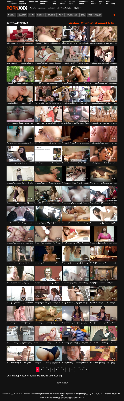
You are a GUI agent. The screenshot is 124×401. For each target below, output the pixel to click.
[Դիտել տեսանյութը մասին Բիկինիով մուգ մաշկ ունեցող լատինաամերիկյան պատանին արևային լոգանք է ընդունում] (104, 273)
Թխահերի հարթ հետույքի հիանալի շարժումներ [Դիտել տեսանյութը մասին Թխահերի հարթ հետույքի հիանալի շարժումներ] (20, 203)
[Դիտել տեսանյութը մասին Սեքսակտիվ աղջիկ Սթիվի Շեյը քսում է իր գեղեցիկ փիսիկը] (76, 253)
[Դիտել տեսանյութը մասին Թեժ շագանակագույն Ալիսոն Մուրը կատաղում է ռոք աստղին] (104, 74)
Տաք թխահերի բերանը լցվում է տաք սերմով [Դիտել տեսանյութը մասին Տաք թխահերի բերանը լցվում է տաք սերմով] (20, 103)
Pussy (61, 15)
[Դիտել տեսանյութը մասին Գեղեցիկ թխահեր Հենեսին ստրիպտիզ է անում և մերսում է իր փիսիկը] (104, 253)
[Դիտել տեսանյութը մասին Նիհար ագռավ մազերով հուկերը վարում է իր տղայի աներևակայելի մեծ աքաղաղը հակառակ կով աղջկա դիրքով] (20, 313)
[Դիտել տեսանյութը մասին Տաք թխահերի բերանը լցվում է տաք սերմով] (20, 94)
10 (72, 369)
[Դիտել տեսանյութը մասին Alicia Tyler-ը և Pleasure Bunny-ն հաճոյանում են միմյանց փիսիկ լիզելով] (76, 34)
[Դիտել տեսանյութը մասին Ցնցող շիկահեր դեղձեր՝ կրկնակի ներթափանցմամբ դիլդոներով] (76, 213)
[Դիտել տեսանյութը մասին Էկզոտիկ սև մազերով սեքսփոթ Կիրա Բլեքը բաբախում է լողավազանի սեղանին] (48, 313)
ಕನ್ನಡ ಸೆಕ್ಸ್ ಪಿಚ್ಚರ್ (39, 394)
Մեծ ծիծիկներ (94, 15)
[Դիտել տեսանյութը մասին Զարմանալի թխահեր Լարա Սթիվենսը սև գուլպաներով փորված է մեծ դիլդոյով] (76, 113)
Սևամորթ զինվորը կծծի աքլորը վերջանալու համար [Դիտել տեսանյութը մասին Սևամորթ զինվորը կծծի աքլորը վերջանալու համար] (104, 363)
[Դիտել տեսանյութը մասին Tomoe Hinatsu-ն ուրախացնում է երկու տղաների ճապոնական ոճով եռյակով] (48, 193)
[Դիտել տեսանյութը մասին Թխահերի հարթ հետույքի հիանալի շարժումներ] (20, 193)
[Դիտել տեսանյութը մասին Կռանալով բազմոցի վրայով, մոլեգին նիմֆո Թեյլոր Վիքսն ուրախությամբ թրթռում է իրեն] (76, 333)
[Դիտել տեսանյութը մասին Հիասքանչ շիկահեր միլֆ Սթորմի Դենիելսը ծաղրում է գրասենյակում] (48, 213)
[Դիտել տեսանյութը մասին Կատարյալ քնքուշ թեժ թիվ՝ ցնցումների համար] (76, 193)
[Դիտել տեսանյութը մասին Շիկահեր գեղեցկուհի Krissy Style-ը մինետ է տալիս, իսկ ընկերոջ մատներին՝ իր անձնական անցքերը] (20, 353)
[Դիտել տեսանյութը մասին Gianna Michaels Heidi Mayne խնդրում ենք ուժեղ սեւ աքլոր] (104, 34)
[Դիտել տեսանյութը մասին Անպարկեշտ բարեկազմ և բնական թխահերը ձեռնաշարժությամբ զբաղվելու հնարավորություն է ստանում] (48, 233)
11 (77, 369)
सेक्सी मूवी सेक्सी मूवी (81, 394)
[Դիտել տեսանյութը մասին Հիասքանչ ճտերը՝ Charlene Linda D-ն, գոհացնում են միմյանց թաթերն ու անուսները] (20, 173)
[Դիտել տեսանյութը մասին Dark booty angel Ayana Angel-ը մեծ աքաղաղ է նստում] (76, 154)
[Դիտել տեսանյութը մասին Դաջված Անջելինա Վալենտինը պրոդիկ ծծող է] (48, 34)
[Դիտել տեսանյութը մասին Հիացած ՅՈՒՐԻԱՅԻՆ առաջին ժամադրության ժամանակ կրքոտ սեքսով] (76, 54)
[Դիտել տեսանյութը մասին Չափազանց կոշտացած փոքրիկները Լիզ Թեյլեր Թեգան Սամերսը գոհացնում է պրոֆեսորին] (104, 133)
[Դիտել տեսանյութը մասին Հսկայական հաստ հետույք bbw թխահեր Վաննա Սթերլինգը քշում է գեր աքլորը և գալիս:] (48, 253)
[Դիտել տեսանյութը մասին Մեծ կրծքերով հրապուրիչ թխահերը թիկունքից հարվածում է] (48, 353)
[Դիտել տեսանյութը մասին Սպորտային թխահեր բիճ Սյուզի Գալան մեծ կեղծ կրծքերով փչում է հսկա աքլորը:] (48, 94)
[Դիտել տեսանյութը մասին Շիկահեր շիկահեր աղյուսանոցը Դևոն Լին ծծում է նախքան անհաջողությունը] (76, 273)
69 (81, 369)
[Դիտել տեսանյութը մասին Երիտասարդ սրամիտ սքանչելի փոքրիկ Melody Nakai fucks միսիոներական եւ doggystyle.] (76, 313)
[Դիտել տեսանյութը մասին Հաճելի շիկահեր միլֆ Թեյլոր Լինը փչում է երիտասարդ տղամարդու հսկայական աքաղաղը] (104, 154)
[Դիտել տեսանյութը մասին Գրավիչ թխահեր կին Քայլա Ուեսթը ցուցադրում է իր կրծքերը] (104, 313)
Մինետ (11, 15)
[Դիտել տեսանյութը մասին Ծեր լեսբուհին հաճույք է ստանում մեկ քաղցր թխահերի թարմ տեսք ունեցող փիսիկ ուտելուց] (104, 333)
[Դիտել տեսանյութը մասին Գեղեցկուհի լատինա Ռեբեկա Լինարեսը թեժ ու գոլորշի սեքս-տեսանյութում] (76, 353)
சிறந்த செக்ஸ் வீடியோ (17, 394)
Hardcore (40, 15)
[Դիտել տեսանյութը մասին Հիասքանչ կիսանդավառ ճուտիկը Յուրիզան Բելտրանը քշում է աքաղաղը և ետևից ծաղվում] (48, 54)
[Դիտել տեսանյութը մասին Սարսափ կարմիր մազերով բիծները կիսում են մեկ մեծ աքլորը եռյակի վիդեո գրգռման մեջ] (104, 213)
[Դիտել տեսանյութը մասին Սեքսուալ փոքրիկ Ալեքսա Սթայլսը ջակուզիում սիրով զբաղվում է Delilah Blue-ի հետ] (20, 333)
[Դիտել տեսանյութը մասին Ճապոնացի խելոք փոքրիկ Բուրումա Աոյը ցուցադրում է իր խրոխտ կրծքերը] (76, 74)
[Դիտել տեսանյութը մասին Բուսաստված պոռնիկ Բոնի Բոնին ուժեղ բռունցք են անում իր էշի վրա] (48, 113)
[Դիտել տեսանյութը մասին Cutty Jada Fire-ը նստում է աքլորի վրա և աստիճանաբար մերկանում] (20, 74)
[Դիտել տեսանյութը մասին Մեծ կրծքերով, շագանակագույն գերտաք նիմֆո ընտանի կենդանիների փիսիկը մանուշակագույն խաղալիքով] (20, 133)
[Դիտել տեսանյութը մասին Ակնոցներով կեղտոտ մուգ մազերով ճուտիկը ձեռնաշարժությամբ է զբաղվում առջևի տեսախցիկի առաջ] (48, 154)
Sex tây (62, 394)
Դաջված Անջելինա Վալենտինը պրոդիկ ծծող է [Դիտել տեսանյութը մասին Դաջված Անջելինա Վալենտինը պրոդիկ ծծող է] (48, 43)
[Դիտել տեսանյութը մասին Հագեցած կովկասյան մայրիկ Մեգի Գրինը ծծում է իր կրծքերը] (104, 94)
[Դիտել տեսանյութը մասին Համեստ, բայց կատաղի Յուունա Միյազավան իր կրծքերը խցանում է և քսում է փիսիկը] (104, 54)
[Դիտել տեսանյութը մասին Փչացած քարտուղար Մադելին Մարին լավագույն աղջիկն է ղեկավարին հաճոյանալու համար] (48, 293)
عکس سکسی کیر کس (100, 394)
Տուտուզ (51, 15)
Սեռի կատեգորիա (64, 8)
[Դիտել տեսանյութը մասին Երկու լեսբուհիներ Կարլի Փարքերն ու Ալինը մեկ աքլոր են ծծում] (76, 173)
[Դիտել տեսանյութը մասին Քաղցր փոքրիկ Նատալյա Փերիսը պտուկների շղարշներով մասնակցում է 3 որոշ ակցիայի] (48, 273)
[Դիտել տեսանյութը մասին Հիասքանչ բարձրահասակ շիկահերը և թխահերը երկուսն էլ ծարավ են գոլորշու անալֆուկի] (20, 233)
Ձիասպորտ (72, 15)
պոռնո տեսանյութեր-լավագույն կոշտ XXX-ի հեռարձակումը (17, 8)
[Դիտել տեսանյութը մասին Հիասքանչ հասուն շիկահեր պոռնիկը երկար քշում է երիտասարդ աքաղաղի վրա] (104, 113)
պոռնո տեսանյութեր (52, 394)
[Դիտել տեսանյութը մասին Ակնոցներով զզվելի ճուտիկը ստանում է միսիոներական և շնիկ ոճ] (48, 133)
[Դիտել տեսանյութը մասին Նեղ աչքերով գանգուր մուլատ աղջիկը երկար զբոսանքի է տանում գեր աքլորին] (104, 173)
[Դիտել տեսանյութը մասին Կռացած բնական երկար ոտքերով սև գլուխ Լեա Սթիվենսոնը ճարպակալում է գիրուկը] (76, 133)
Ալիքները (77, 8)
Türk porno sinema (69, 394)
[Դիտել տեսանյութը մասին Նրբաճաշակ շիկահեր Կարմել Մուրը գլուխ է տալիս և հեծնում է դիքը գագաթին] (104, 193)
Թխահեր (22, 15)
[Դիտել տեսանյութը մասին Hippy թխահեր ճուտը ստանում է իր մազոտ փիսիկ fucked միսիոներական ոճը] (48, 333)
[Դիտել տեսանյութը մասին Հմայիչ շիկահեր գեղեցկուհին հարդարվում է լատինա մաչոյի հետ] (76, 94)
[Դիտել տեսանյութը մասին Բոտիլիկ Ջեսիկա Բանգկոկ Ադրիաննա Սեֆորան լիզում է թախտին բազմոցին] (48, 74)
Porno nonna (6, 394)
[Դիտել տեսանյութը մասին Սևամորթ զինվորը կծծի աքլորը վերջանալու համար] (104, 353)
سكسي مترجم (90, 394)
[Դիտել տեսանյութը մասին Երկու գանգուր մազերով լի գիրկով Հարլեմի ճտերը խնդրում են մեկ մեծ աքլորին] (20, 113)
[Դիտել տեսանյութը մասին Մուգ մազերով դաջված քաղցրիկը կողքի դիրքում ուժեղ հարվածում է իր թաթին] (20, 273)
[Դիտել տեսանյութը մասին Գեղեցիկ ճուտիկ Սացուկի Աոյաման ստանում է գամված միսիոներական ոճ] (20, 253)
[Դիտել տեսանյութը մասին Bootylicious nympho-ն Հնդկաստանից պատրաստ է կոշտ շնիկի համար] (20, 213)
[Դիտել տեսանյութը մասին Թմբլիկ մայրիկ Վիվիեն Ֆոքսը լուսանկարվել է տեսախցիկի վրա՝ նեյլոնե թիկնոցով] (20, 34)
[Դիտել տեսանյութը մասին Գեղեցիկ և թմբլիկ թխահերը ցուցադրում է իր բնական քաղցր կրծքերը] (20, 154)
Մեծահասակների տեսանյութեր (42, 8)
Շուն (83, 15)
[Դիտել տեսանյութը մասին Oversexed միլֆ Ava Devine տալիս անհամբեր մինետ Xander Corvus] (104, 233)
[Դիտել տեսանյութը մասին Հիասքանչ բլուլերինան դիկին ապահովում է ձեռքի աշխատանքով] (48, 173)
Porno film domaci (29, 394)
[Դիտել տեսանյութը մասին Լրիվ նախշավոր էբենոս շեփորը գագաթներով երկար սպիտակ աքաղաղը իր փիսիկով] (76, 233)
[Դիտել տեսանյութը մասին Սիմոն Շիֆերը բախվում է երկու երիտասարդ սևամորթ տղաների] (104, 293)
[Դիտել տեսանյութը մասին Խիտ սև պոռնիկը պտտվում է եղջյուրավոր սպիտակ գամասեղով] (20, 54)
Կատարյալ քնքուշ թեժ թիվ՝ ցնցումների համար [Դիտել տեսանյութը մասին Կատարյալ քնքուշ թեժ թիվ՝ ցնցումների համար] (76, 203)
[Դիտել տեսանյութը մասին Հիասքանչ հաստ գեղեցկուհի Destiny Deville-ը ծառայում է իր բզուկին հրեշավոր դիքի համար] (20, 293)
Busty (31, 15)
